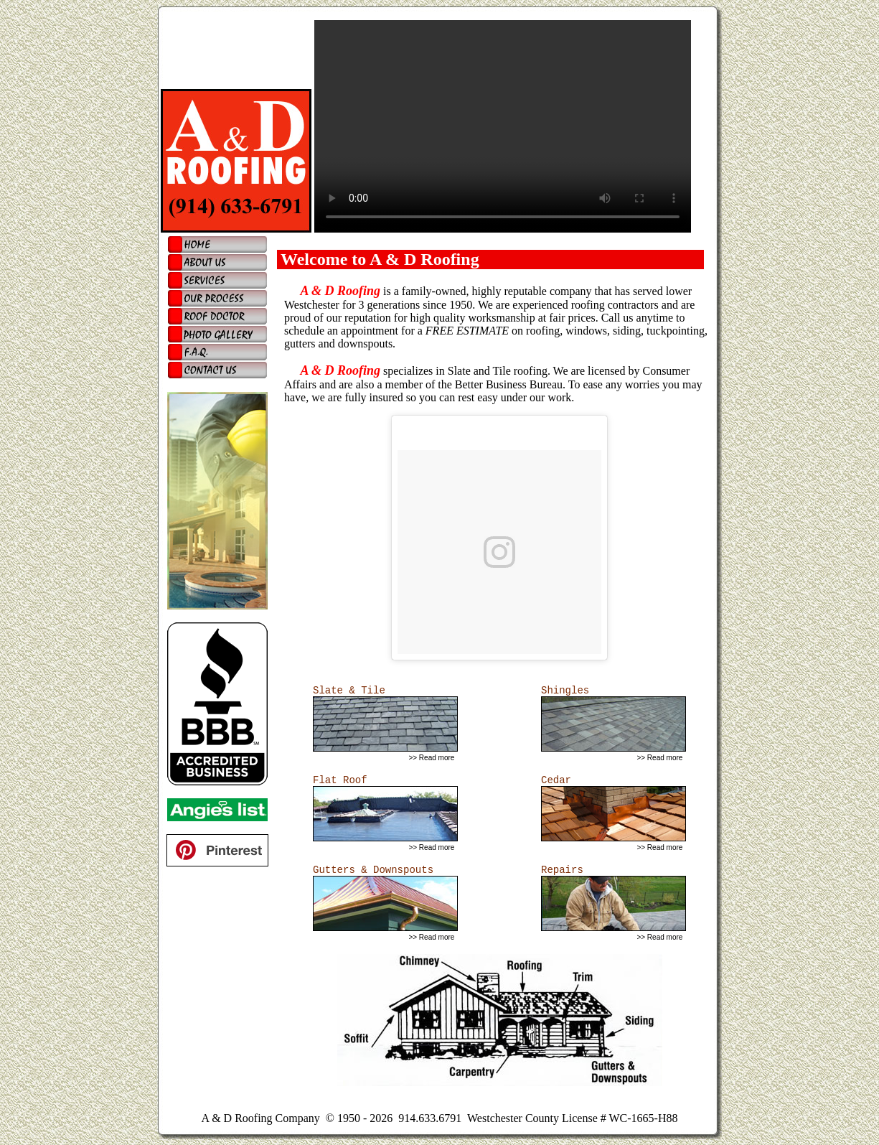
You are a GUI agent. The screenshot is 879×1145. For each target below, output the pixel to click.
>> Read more (431, 758)
